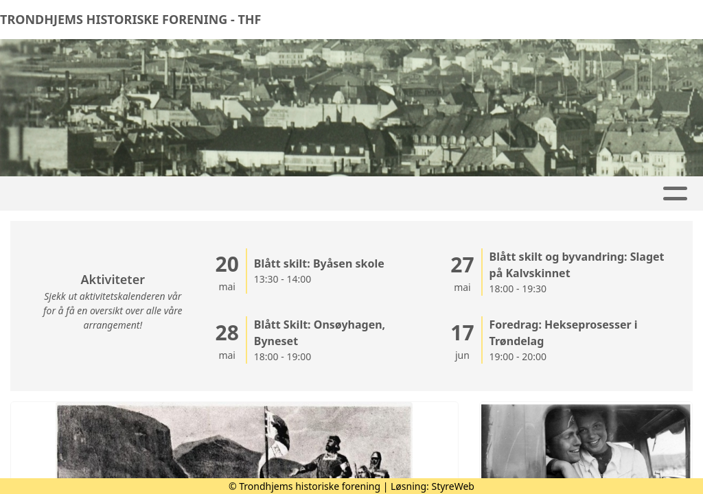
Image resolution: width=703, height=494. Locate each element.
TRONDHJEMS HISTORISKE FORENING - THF (130, 19)
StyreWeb (452, 486)
